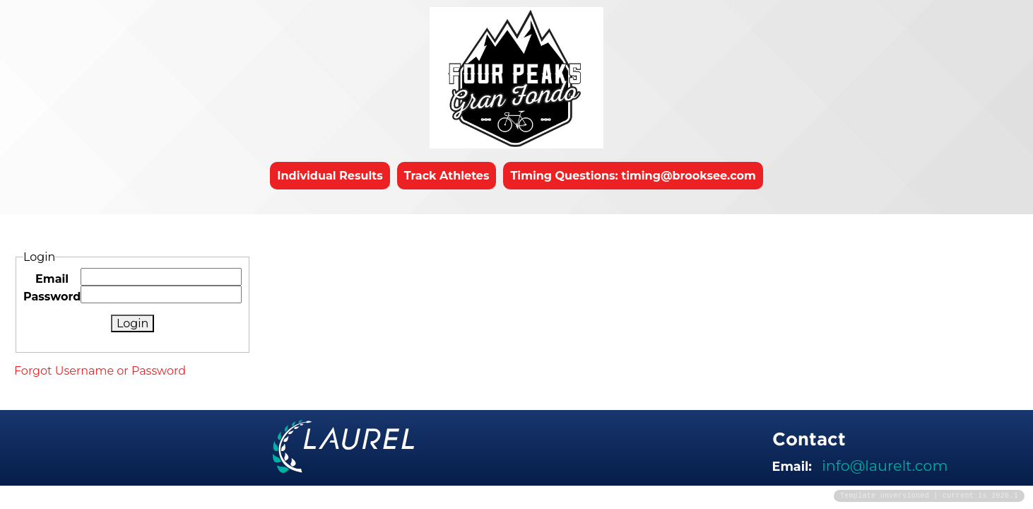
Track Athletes (447, 175)
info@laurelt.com (885, 465)
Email (52, 279)
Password (52, 296)
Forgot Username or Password (100, 371)
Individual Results (330, 175)
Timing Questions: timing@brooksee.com (632, 175)
